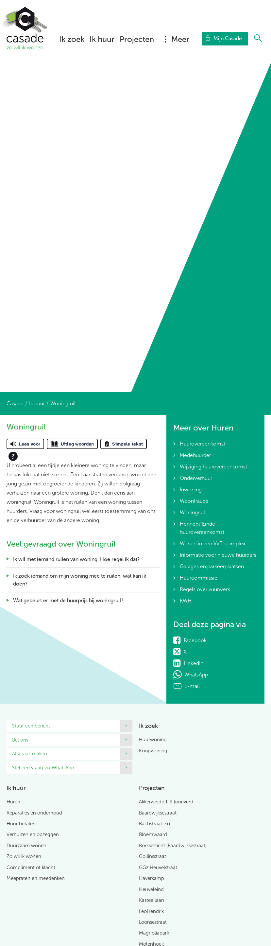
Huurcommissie (198, 578)
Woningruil (192, 512)
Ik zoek (71, 39)
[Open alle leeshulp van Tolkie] (13, 456)
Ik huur (102, 39)
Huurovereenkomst (202, 444)
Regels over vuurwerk (205, 589)
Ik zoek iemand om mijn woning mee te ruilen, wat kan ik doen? (79, 580)
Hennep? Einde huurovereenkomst (202, 528)
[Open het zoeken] (257, 38)
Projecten (137, 39)
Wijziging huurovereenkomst (213, 467)
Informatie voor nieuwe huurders (218, 555)
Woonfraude (194, 501)
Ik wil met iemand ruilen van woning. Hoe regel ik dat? (76, 559)
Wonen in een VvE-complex (212, 543)
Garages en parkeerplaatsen (212, 566)
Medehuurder (195, 455)
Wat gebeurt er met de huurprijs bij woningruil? (68, 600)
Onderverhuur (196, 478)
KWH (186, 601)
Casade (15, 403)
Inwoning (191, 489)
